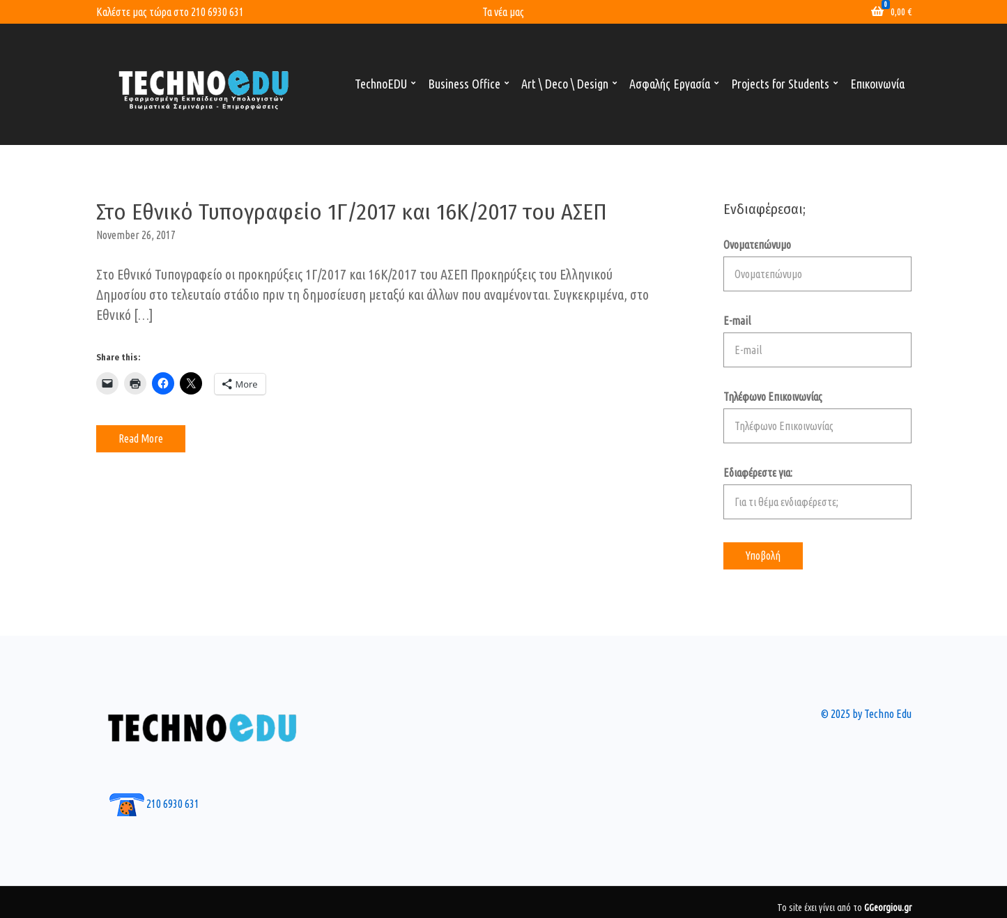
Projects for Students (780, 84)
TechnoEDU (381, 84)
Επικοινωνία (877, 84)
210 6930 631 (217, 12)
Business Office (464, 84)
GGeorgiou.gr (888, 907)
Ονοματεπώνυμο (817, 264)
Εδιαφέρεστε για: (817, 492)
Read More (140, 438)
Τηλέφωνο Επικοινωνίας (817, 416)
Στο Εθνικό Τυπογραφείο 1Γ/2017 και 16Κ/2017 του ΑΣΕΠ (351, 212)
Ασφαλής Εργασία (669, 84)
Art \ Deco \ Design (564, 84)
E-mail (817, 340)
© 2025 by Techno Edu (866, 713)
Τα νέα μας (503, 12)
